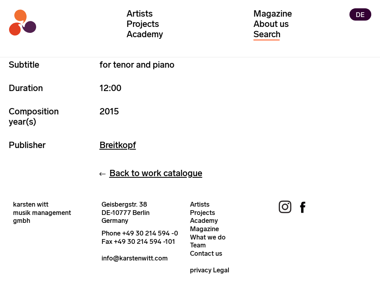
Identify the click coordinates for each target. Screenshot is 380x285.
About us (271, 24)
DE (360, 14)
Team (198, 245)
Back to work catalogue (155, 173)
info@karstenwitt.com (135, 258)
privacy (200, 270)
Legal (221, 270)
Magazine (272, 13)
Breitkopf (118, 145)
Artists (140, 13)
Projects (143, 24)
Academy (145, 34)
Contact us (206, 253)
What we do (208, 237)
